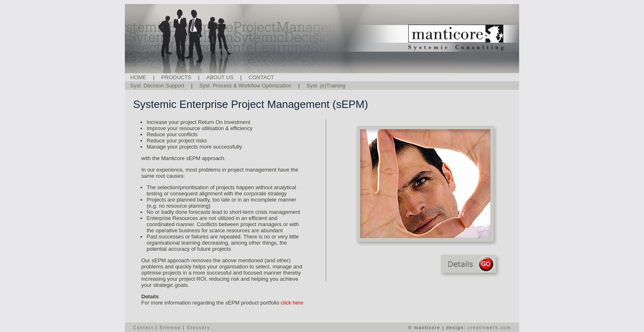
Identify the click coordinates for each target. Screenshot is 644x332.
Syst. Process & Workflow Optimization (246, 85)
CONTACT (261, 77)
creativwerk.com (489, 327)
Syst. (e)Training (325, 85)
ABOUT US (219, 77)
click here (291, 303)
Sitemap (170, 327)
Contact (143, 327)
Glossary (198, 327)
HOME (138, 77)
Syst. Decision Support (157, 85)
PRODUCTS (176, 77)
